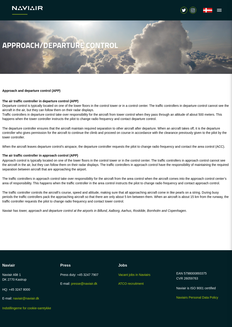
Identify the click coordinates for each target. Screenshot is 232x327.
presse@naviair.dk (84, 283)
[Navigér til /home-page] (37, 10)
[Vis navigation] (218, 10)
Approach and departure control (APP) (31, 90)
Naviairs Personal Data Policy (197, 297)
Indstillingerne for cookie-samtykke (26, 308)
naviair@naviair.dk (26, 298)
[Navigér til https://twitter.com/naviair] (183, 10)
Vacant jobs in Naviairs (134, 275)
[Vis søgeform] (193, 10)
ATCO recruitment (131, 283)
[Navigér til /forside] (207, 10)
